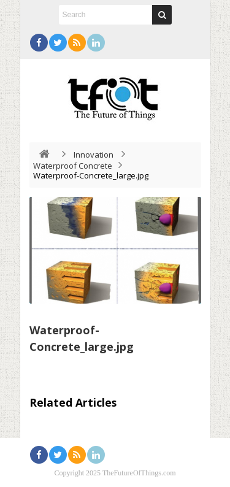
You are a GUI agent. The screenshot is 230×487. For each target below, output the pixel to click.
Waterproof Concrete (72, 165)
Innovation (93, 154)
